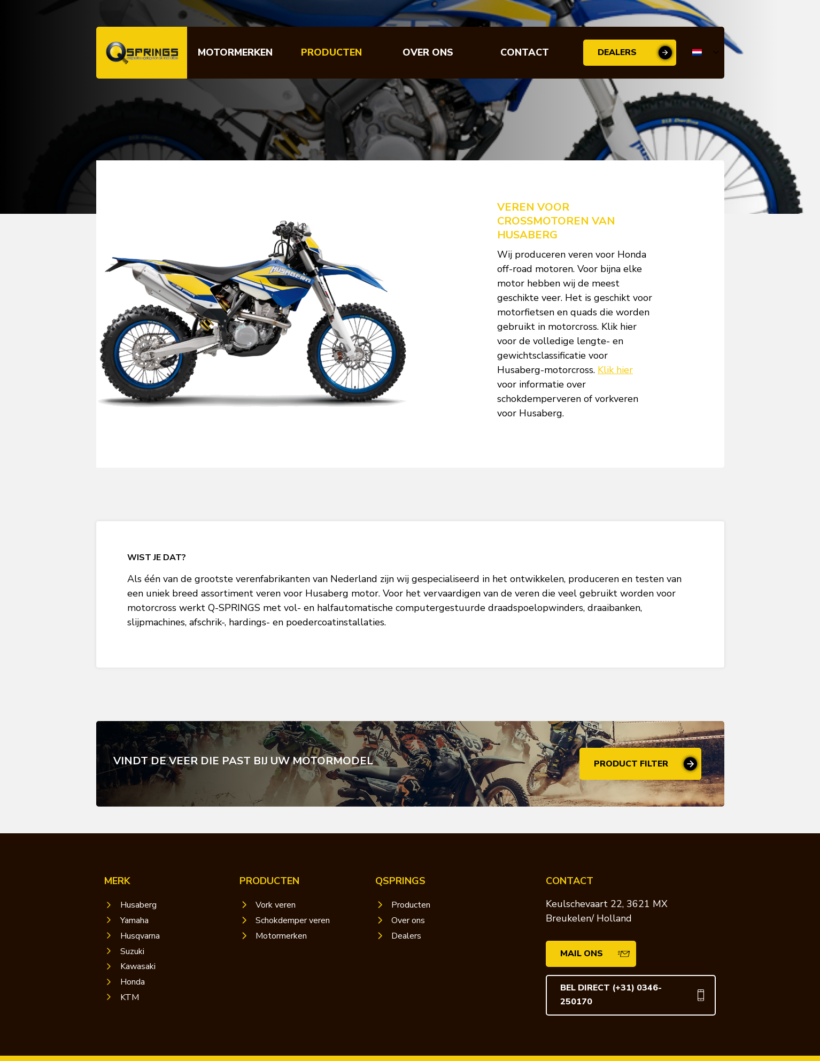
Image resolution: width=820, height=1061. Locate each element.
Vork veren (276, 905)
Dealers (617, 52)
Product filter (631, 764)
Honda (132, 982)
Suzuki (132, 951)
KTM (129, 997)
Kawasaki (138, 966)
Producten (331, 52)
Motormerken (235, 52)
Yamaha (134, 920)
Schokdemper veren (293, 920)
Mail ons (581, 953)
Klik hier (615, 369)
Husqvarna (140, 936)
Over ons (428, 52)
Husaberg (138, 905)
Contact (524, 52)
